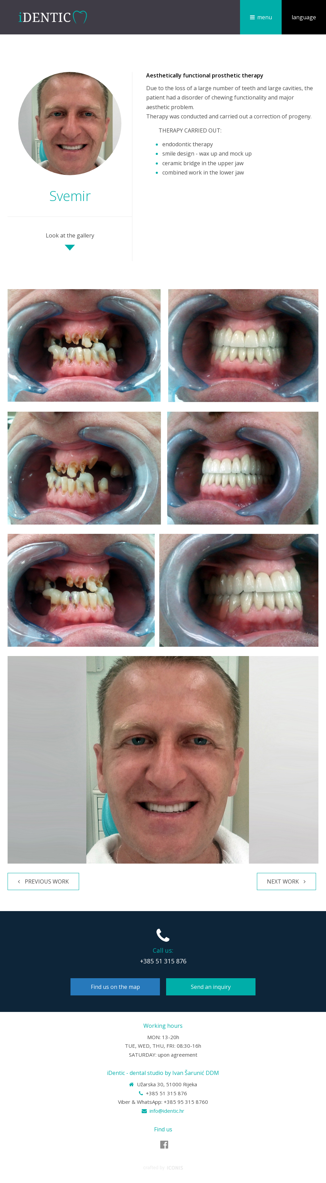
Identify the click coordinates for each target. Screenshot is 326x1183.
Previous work (47, 881)
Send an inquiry (211, 987)
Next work (283, 881)
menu (264, 17)
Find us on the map (115, 987)
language (304, 17)
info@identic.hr (167, 1110)
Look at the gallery (70, 235)
